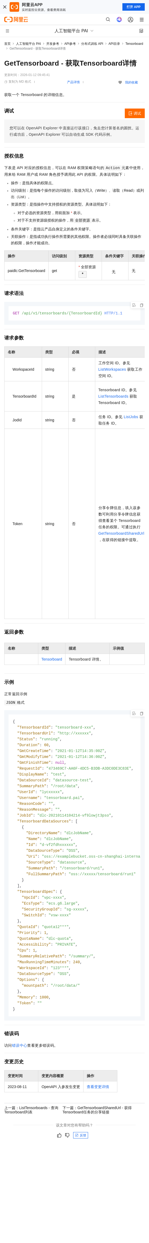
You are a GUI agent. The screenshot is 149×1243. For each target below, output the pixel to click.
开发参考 (52, 44)
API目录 (114, 44)
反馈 (80, 1149)
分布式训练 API (92, 44)
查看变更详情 (98, 1100)
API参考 (70, 44)
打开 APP (133, 7)
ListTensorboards (113, 396)
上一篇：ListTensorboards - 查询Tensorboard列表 (31, 1123)
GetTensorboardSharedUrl (121, 533)
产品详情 (73, 82)
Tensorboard (134, 44)
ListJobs (131, 417)
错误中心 (19, 1059)
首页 (7, 44)
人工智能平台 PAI (28, 44)
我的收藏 (131, 82)
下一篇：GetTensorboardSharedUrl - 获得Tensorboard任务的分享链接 (97, 1123)
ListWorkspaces (112, 369)
